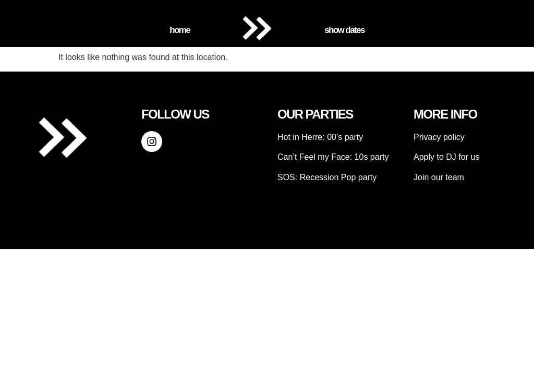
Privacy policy (439, 137)
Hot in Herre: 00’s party (320, 137)
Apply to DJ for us (446, 156)
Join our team (439, 177)
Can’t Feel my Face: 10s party (333, 156)
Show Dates (344, 30)
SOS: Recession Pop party (327, 177)
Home (179, 30)
